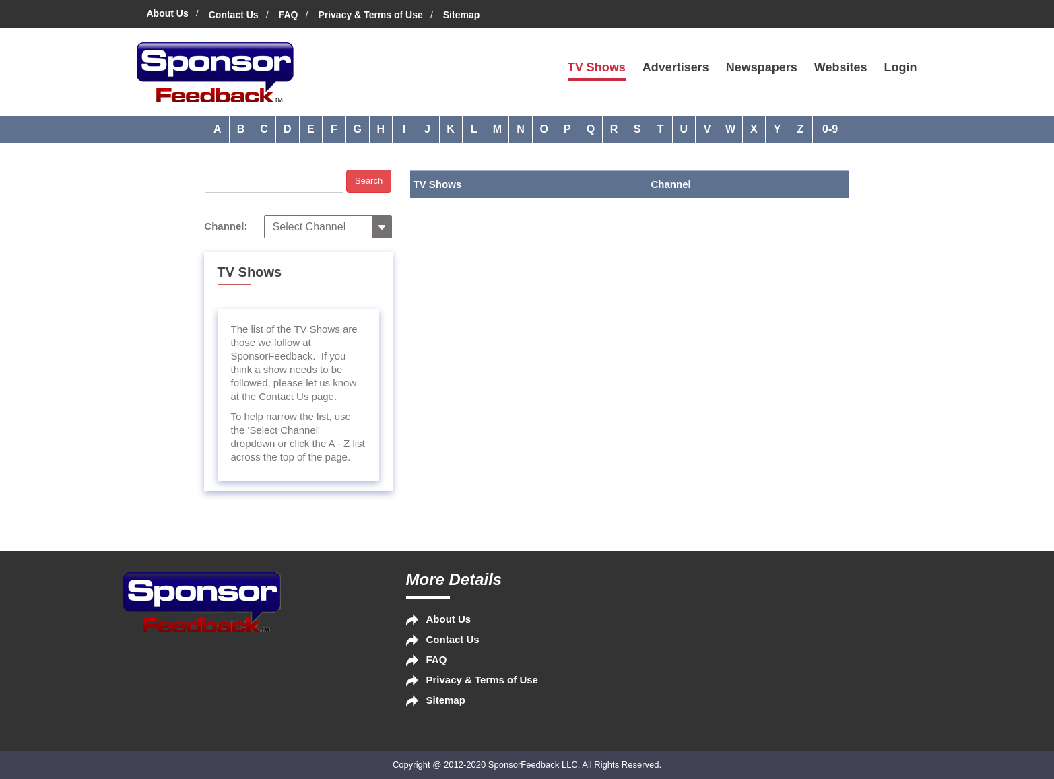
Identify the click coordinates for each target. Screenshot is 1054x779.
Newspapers (761, 67)
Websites (840, 67)
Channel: (225, 226)
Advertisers (676, 67)
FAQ (288, 14)
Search (369, 181)
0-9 (830, 129)
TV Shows (597, 67)
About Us (168, 13)
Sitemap (461, 14)
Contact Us (234, 14)
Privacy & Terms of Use (370, 14)
